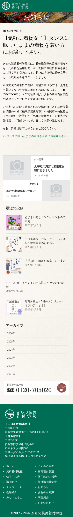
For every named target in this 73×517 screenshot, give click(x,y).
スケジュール (14, 487)
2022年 (11, 365)
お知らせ (43, 487)
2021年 (11, 374)
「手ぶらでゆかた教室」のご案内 (45, 260)
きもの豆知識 (46, 492)
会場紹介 (11, 492)
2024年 (11, 349)
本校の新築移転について (21, 191)
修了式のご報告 (47, 476)
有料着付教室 (46, 471)
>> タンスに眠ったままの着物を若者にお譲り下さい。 (36, 136)
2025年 (11, 341)
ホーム (10, 466)
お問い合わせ (46, 502)
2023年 (11, 357)
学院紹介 (43, 497)
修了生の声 (13, 476)
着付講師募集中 (47, 481)
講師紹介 (11, 481)
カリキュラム (14, 497)
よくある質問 (46, 466)
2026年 (11, 333)
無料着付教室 (14, 471)
